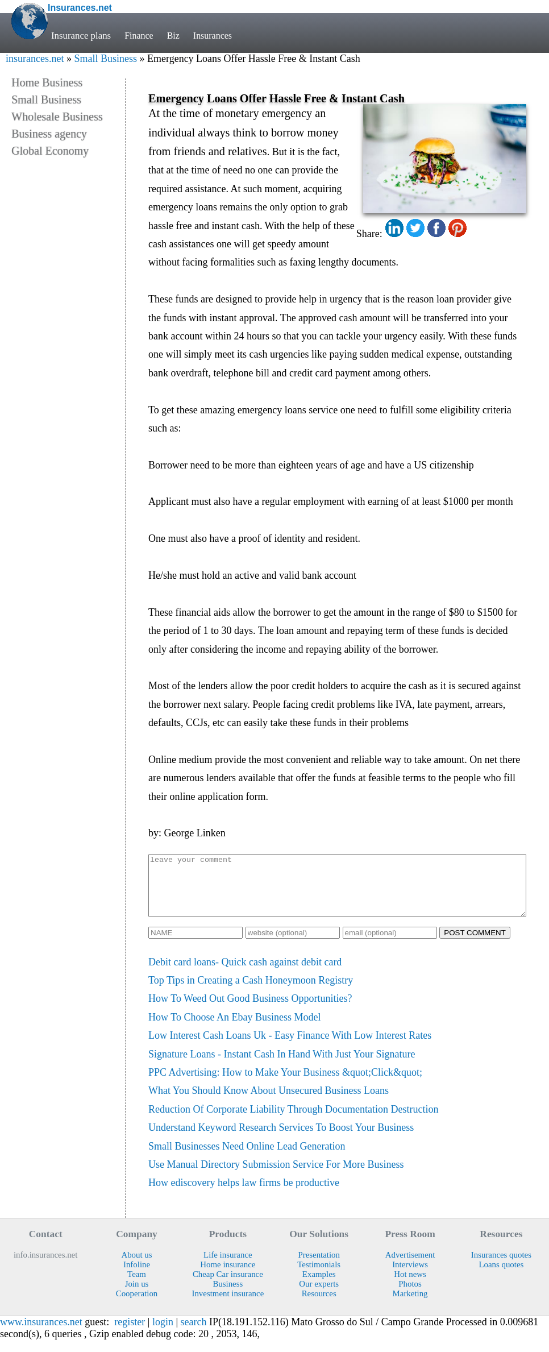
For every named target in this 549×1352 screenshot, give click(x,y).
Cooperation (137, 1305)
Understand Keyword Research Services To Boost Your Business (281, 1139)
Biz (174, 35)
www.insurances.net (41, 1333)
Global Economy (50, 150)
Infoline (136, 1276)
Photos (410, 1295)
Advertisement (410, 1266)
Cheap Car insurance (228, 1286)
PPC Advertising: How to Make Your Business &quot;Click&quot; (285, 1084)
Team (136, 1286)
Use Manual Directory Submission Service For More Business (276, 1176)
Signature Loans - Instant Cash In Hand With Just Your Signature (281, 1066)
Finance (139, 35)
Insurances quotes (501, 1266)
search (194, 1333)
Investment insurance (228, 1305)
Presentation (319, 1266)
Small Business (105, 58)
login (162, 1333)
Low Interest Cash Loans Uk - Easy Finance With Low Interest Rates (289, 1047)
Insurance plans (81, 35)
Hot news (410, 1286)
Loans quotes (501, 1276)
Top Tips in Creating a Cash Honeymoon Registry (250, 992)
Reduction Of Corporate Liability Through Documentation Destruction (293, 1121)
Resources (319, 1305)
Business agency (49, 133)
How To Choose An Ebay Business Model (234, 1029)
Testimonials (318, 1276)
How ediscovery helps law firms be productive (243, 1194)
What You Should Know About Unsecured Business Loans (268, 1102)
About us (136, 1266)
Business (228, 1295)
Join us (137, 1295)
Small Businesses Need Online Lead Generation (246, 1158)
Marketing (410, 1305)
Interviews (410, 1276)
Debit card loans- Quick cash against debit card (245, 974)
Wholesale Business (57, 116)
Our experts (319, 1295)
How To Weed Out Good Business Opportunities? (250, 1010)
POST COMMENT (475, 944)
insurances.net (35, 58)
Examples (319, 1286)
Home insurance (227, 1276)
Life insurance (227, 1266)
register (129, 1333)
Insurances (216, 35)
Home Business (46, 82)
